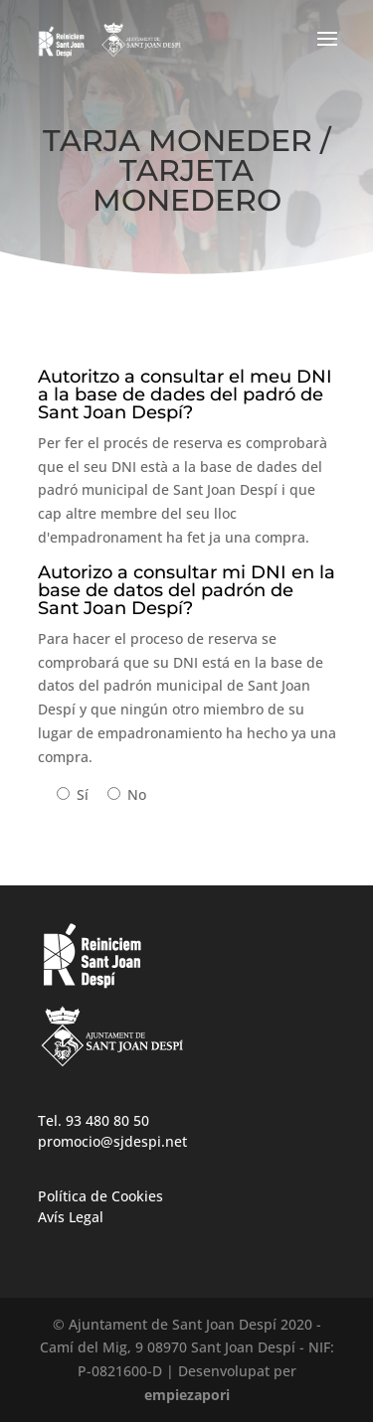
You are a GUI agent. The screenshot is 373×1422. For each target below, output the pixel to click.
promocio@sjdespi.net (112, 1141)
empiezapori (187, 1394)
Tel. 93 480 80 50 (93, 1120)
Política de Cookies (100, 1195)
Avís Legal (70, 1216)
